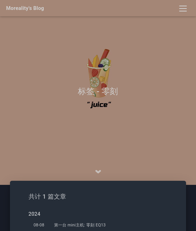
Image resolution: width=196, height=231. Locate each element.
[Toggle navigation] (183, 8)
